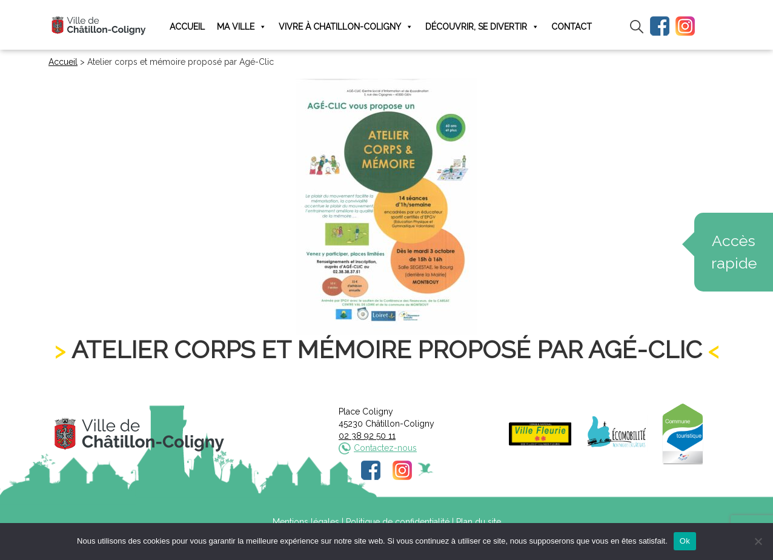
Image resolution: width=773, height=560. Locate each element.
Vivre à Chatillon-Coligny (346, 27)
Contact (571, 27)
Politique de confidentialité (398, 522)
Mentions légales (306, 522)
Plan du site (478, 522)
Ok (685, 540)
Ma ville (242, 27)
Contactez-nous (385, 448)
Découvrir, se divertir (482, 27)
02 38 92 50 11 (367, 436)
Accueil (187, 27)
